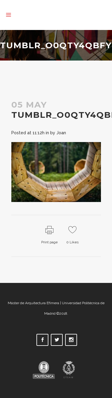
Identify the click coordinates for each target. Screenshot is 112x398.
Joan (61, 132)
